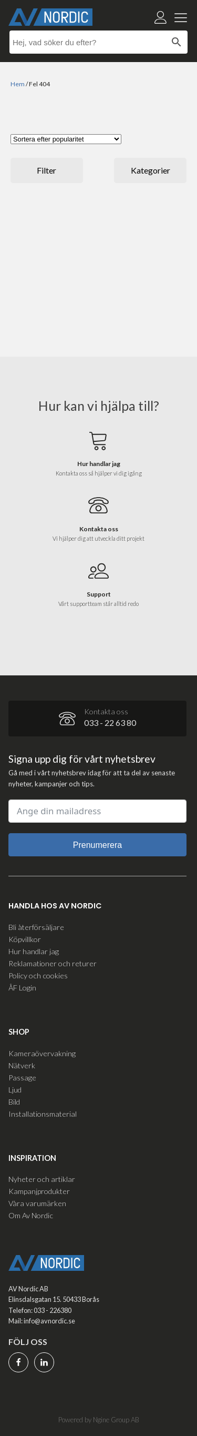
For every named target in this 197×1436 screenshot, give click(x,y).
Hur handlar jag (33, 951)
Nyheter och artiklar (41, 1179)
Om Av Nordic (30, 1215)
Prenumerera (97, 845)
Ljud (15, 1089)
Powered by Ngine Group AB (98, 1419)
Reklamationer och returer (52, 963)
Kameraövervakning (42, 1053)
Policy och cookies (38, 975)
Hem (18, 84)
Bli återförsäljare (36, 927)
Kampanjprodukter (39, 1191)
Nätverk (21, 1065)
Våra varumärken (37, 1203)
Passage (22, 1077)
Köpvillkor (24, 939)
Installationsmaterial (42, 1113)
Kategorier (150, 170)
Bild (14, 1101)
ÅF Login (22, 987)
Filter (46, 170)
